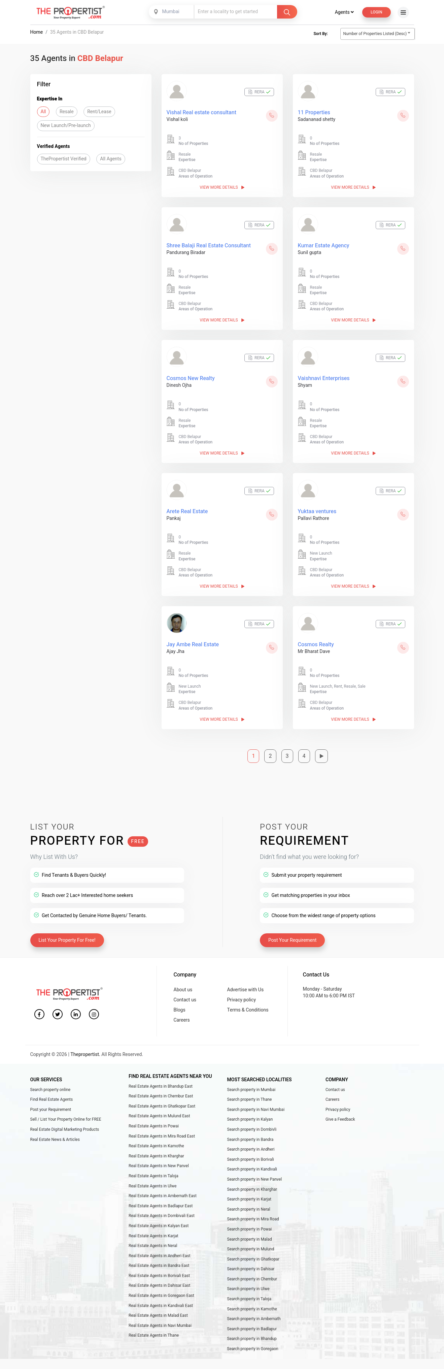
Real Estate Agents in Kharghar (156, 1156)
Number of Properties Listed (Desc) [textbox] (375, 34)
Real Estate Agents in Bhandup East (161, 1086)
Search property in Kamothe (252, 1309)
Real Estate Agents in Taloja (153, 1176)
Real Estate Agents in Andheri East (160, 1256)
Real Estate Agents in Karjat (153, 1236)
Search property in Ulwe (248, 1289)
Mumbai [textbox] (170, 11)
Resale (67, 111)
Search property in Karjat (249, 1199)
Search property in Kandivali (252, 1169)
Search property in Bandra (250, 1140)
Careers (182, 1020)
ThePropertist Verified (64, 158)
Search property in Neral (248, 1209)
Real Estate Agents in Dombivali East (162, 1216)
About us (183, 989)
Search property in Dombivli (252, 1129)
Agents (344, 12)
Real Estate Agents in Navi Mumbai (160, 1326)
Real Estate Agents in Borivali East (159, 1276)
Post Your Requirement (292, 940)
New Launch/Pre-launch (66, 125)
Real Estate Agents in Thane (154, 1336)
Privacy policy (241, 999)
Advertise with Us (245, 989)
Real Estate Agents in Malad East (158, 1315)
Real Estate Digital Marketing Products (64, 1129)
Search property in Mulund (250, 1249)
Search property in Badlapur (252, 1329)
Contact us (185, 999)
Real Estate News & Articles (55, 1140)
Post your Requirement (50, 1110)
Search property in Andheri (251, 1149)
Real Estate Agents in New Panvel (159, 1166)
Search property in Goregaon (252, 1349)
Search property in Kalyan (250, 1119)
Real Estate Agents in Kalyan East (159, 1226)
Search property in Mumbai (251, 1090)
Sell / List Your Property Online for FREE (65, 1119)
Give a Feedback (340, 1119)
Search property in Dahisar (251, 1269)
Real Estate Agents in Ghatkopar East (162, 1106)
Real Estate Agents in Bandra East (159, 1266)
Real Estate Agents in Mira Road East (162, 1136)
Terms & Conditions (248, 1010)
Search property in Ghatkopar (253, 1259)
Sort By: (321, 34)
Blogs (179, 1010)
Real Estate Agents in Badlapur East (161, 1206)
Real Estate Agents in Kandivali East (161, 1306)
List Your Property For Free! (67, 940)
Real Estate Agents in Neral (153, 1246)
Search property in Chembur (252, 1279)
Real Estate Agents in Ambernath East (163, 1196)
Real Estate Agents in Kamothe (156, 1146)
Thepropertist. (85, 1054)
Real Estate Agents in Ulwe (152, 1186)
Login (376, 12)
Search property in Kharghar (252, 1189)
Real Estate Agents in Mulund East (159, 1116)
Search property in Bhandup (252, 1339)
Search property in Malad (249, 1239)
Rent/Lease (99, 111)
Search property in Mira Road (253, 1219)
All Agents (110, 158)
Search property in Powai (249, 1229)
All (43, 111)
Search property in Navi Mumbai (256, 1110)
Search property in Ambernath (254, 1319)
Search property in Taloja (249, 1299)
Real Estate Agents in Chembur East (161, 1096)
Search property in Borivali (250, 1159)
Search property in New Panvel (254, 1179)
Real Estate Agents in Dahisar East (159, 1286)
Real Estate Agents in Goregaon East (161, 1296)
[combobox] (172, 12)
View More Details (222, 187)
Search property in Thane (249, 1099)
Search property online (50, 1090)
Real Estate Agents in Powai (154, 1126)
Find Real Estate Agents (51, 1099)
